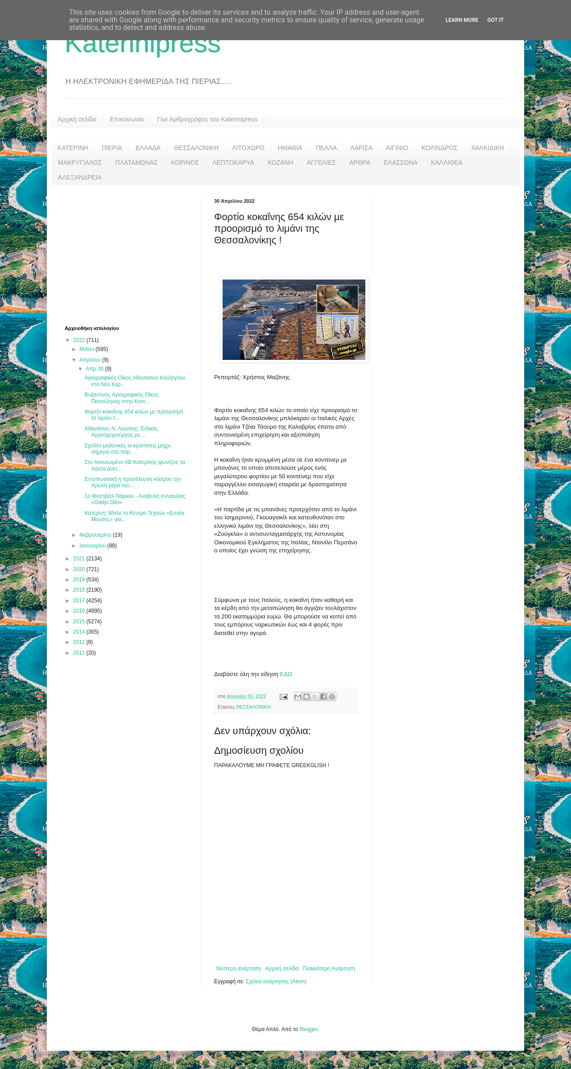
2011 (80, 653)
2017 (80, 600)
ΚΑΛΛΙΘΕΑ (447, 162)
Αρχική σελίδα (77, 119)
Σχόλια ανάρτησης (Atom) (276, 981)
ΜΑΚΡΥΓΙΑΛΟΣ (80, 162)
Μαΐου (87, 349)
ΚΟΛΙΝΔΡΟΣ (440, 147)
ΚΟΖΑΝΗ (281, 162)
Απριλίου (90, 360)
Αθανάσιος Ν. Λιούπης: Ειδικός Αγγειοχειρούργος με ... (121, 432)
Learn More (462, 20)
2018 (80, 590)
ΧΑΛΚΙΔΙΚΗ (487, 147)
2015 (80, 621)
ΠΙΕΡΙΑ (112, 147)
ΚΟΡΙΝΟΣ (185, 162)
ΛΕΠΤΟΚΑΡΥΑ (233, 162)
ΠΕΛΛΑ (326, 147)
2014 (80, 632)
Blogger (308, 1029)
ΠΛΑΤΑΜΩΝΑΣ (137, 162)
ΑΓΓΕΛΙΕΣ (321, 162)
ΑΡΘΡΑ (359, 162)
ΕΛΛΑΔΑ (148, 147)
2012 (80, 642)
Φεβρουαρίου (96, 535)
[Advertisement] (132, 254)
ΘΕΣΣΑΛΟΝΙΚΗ (196, 147)
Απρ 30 (95, 369)
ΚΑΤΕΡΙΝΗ (73, 147)
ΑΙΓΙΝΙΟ (397, 147)
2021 (80, 558)
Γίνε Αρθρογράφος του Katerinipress (207, 119)
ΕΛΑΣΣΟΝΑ (401, 162)
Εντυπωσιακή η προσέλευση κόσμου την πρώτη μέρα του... (132, 482)
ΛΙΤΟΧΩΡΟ (248, 147)
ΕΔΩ (286, 674)
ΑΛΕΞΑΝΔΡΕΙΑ (80, 177)
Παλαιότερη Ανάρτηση (329, 968)
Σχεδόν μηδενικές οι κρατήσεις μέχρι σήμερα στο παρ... (127, 449)
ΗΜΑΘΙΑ (290, 147)
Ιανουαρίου (93, 546)
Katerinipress (143, 43)
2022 (80, 340)
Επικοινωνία (127, 119)
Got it (495, 20)
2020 (80, 569)
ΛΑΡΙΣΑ (361, 147)
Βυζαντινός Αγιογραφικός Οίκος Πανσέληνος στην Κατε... (121, 398)
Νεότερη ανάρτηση (238, 968)
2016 (80, 611)
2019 (80, 579)
